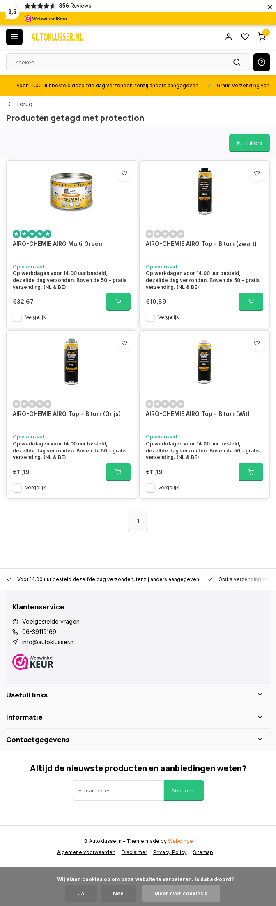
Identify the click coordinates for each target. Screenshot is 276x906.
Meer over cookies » (181, 893)
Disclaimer (134, 852)
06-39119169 (39, 631)
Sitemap (203, 852)
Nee (118, 893)
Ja (81, 893)
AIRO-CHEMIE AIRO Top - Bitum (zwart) (201, 243)
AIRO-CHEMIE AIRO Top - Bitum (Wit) (198, 413)
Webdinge (180, 841)
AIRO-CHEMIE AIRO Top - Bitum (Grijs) (67, 413)
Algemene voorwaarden (86, 852)
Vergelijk (35, 317)
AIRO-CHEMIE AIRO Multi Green (57, 243)
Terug (19, 103)
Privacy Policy (170, 852)
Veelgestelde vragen (51, 621)
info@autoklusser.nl (48, 641)
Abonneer (184, 790)
